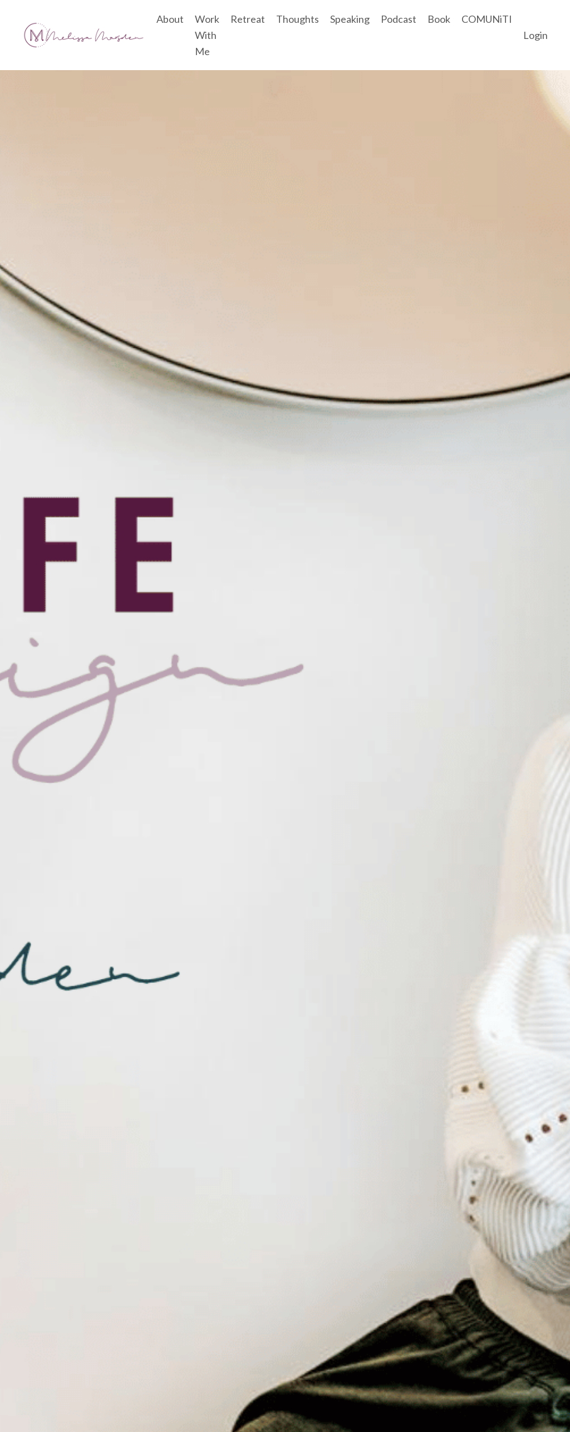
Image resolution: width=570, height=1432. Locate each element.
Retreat (247, 19)
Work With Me (207, 35)
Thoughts (297, 19)
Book (439, 19)
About (170, 19)
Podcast (398, 19)
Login (535, 35)
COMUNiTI (486, 19)
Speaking (350, 19)
